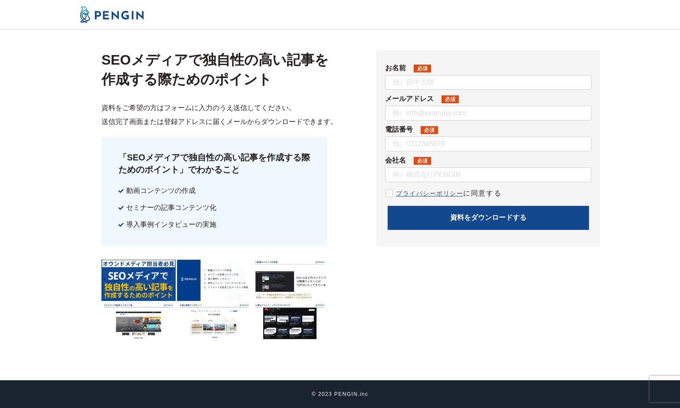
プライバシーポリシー (434, 193)
